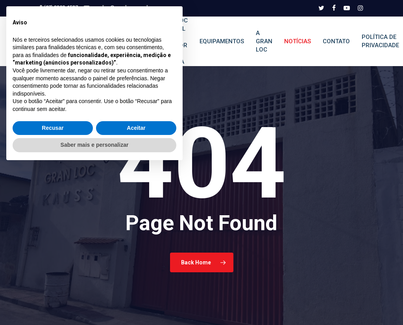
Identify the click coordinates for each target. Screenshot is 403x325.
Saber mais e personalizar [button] (95, 303)
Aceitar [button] (136, 286)
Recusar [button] (52, 286)
